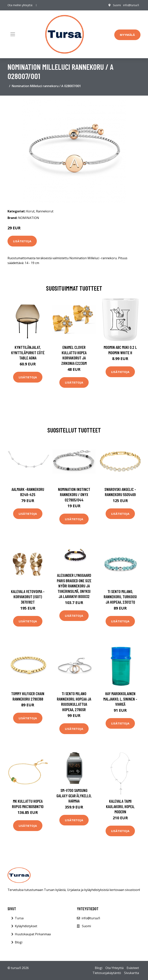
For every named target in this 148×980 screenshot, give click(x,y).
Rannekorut (44, 211)
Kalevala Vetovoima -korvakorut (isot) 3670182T (28, 596)
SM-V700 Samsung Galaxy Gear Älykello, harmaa (74, 795)
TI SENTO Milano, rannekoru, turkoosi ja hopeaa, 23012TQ (120, 596)
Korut (30, 211)
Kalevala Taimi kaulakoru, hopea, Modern (120, 806)
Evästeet (133, 968)
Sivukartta (131, 973)
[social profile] (36, 5)
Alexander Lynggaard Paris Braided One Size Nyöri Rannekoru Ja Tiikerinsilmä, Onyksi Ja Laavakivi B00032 (74, 586)
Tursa (19, 918)
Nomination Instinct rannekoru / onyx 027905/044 (74, 494)
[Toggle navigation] (13, 34)
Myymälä (127, 35)
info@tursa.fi (131, 5)
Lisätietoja (22, 241)
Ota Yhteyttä (114, 968)
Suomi (117, 5)
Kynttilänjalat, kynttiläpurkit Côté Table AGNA (28, 352)
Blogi (18, 942)
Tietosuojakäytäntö (106, 973)
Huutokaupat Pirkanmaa (33, 934)
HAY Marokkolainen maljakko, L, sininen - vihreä (120, 699)
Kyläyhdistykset (26, 926)
